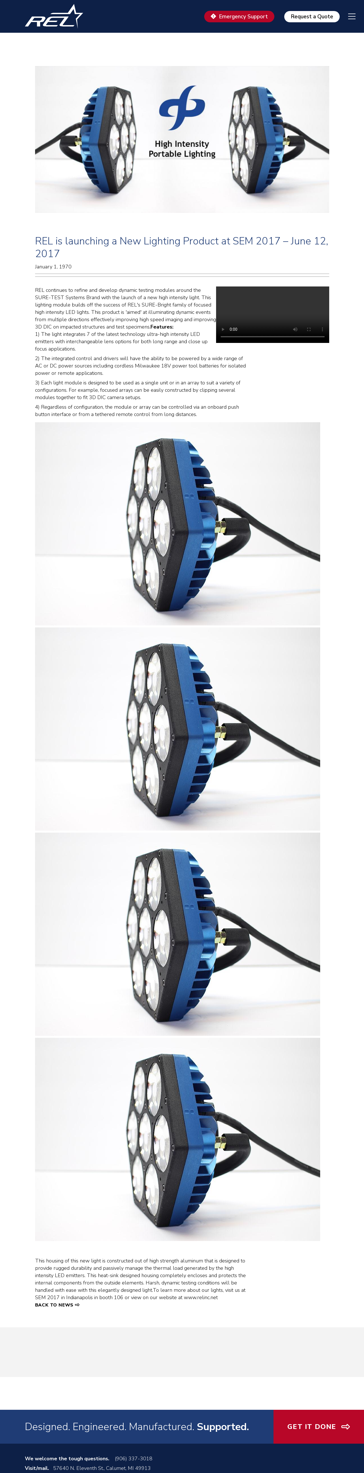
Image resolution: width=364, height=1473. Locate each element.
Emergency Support (243, 16)
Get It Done (311, 1426)
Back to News (54, 1305)
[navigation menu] (348, 16)
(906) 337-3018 (133, 1458)
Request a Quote (312, 16)
